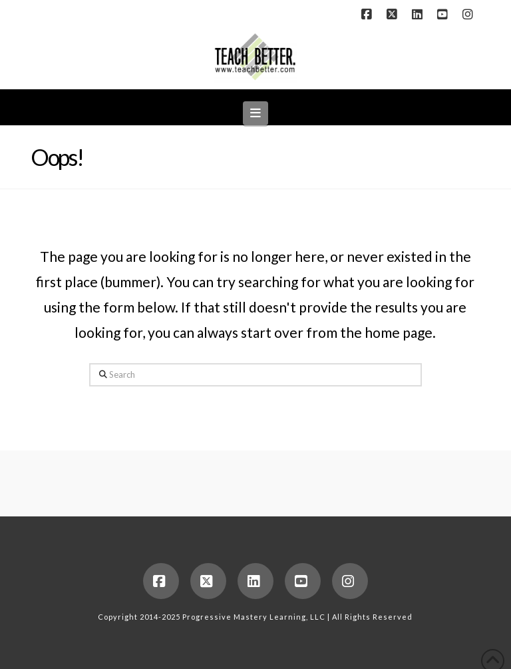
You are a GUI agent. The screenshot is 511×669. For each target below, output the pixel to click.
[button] (256, 113)
